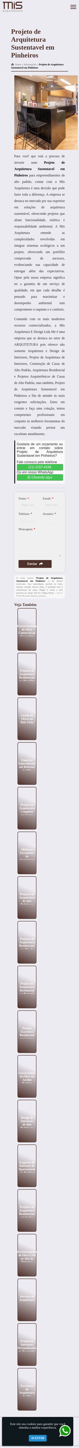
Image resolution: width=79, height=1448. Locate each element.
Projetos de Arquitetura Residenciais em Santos (27, 1212)
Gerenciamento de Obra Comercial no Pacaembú (27, 631)
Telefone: (25, 514)
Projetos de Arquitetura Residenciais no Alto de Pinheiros (27, 945)
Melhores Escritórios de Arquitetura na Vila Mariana (26, 858)
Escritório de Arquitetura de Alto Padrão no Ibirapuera (26, 1394)
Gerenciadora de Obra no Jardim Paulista (26, 1078)
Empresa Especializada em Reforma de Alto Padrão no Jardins (27, 768)
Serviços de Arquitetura (26, 1298)
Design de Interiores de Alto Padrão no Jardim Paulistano (26, 1126)
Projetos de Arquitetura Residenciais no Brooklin (27, 675)
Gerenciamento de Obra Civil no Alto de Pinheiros (27, 1256)
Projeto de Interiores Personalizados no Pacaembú (26, 1346)
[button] (73, 7)
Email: (48, 498)
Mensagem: (27, 529)
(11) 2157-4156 (39, 467)
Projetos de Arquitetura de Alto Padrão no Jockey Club (26, 902)
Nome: (24, 498)
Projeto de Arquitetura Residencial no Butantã (26, 988)
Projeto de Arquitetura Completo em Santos (26, 809)
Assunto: (49, 514)
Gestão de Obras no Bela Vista (26, 719)
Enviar (35, 564)
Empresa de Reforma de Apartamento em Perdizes (26, 1167)
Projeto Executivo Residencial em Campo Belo (27, 1035)
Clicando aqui (40, 477)
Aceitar (37, 1438)
